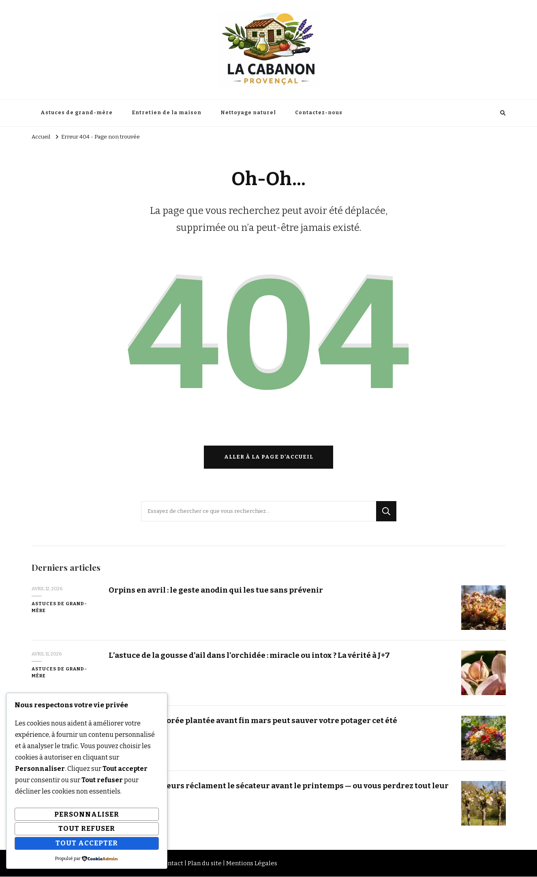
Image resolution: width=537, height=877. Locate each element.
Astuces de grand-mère (77, 112)
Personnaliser (86, 814)
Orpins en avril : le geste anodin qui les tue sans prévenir (216, 590)
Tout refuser (86, 829)
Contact (171, 863)
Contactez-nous (318, 112)
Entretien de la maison (166, 112)
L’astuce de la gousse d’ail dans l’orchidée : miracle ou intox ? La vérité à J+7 (249, 655)
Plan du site (205, 863)
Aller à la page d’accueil (268, 457)
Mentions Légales (251, 863)
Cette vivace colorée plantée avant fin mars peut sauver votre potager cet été (253, 720)
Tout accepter (87, 843)
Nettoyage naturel (248, 112)
